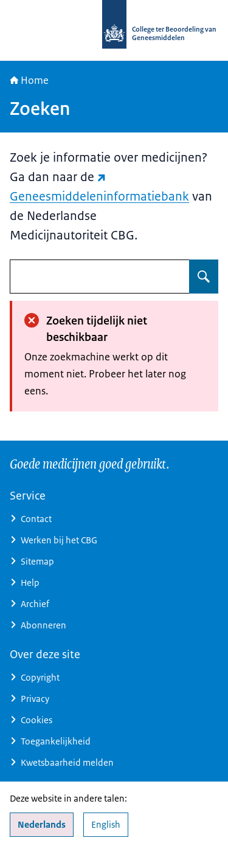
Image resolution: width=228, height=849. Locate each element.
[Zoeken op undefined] (203, 277)
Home (29, 80)
